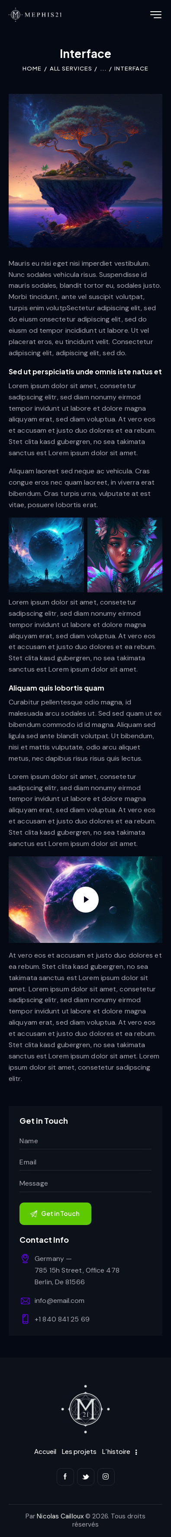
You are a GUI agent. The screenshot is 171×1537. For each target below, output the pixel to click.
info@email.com (59, 1300)
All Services (71, 68)
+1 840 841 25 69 (62, 1319)
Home (32, 68)
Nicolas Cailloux (60, 1516)
